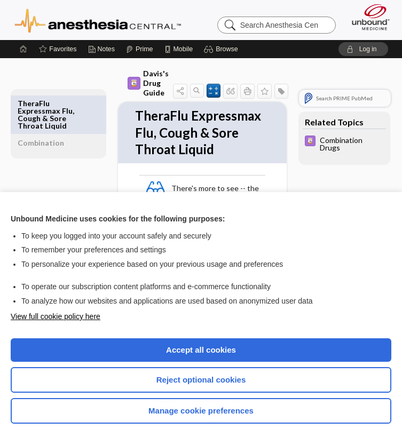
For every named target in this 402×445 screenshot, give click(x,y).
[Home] (23, 49)
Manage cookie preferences (201, 410)
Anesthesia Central (98, 19)
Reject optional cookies (201, 379)
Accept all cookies (201, 349)
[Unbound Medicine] (367, 17)
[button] (222, 49)
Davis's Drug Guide (132, 83)
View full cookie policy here (55, 316)
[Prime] (139, 49)
